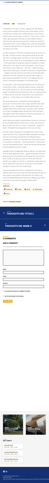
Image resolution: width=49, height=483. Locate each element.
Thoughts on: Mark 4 (18, 225)
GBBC (13, 23)
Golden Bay (14, 2)
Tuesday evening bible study (11, 452)
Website (5, 283)
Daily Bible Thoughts (15, 201)
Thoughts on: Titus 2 (20, 213)
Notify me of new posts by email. (14, 296)
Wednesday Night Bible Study (11, 459)
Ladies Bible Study (8, 445)
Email (5, 276)
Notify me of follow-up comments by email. (18, 291)
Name (5, 269)
